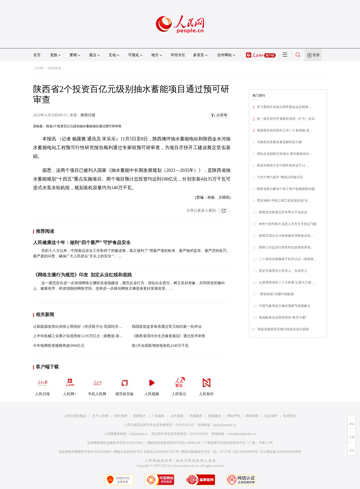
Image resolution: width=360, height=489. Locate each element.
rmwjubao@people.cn (242, 434)
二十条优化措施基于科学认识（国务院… (288, 259)
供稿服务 (195, 416)
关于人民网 (100, 416)
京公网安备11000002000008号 (280, 451)
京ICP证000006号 (245, 451)
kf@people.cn (139, 434)
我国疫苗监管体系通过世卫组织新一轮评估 (167, 326)
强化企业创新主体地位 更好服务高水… (284, 154)
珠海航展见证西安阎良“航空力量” (283, 317)
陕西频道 (54, 68)
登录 (316, 55)
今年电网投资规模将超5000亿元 (58, 345)
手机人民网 (97, 385)
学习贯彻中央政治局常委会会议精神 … (284, 107)
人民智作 (206, 385)
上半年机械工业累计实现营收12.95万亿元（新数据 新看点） (81, 336)
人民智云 (179, 385)
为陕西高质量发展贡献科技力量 (279, 142)
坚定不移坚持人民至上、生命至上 (283, 270)
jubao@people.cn (225, 425)
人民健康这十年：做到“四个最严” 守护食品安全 (82, 242)
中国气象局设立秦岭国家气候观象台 (284, 306)
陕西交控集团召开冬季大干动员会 (283, 212)
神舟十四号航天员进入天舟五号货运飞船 (288, 224)
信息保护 (270, 416)
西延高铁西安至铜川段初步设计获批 (283, 329)
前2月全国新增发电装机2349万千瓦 (160, 345)
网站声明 (233, 416)
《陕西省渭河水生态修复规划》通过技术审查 (168, 336)
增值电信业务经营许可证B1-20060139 (173, 443)
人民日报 (42, 385)
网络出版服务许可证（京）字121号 (206, 451)
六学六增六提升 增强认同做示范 (280, 177)
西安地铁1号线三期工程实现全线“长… (284, 200)
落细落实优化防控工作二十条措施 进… (284, 130)
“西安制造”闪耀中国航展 (276, 294)
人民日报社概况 (75, 416)
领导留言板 (124, 385)
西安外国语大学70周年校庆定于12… (282, 165)
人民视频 (152, 385)
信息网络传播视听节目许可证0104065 (85, 451)
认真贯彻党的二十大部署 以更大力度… (287, 282)
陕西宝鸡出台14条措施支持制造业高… (286, 235)
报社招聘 (120, 416)
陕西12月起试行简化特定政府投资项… (286, 247)
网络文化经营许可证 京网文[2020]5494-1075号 (146, 451)
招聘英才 (139, 416)
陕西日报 (88, 115)
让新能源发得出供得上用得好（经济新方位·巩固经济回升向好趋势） (88, 326)
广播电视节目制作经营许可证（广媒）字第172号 (238, 443)
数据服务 (214, 416)
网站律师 (252, 416)
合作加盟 (177, 416)
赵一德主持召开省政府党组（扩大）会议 (286, 118)
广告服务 (158, 416)
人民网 (38, 68)
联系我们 (289, 416)
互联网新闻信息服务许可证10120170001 (115, 443)
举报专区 (178, 55)
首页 (37, 55)
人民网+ (70, 385)
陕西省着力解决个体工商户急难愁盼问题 (286, 189)
